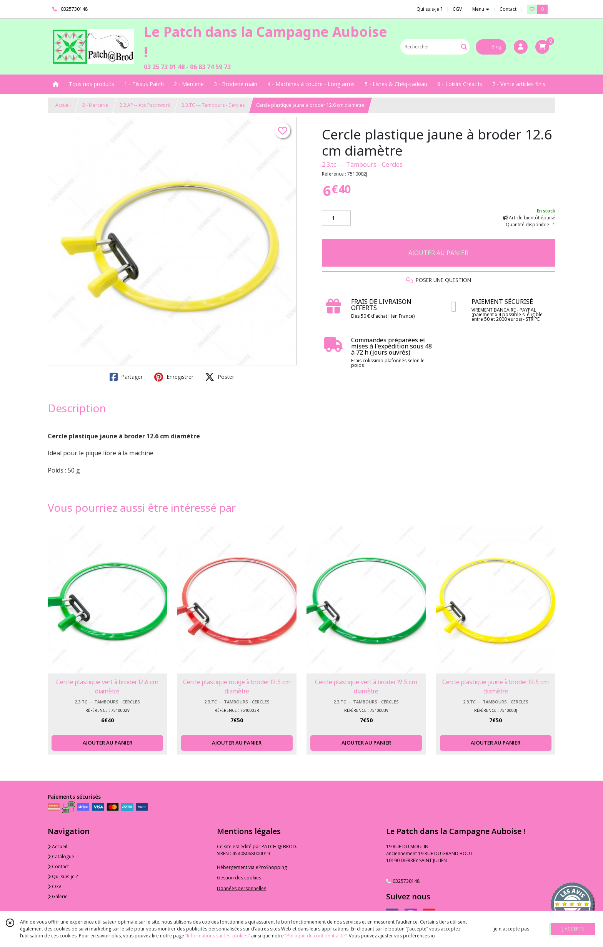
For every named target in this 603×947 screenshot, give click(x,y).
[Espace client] (520, 46)
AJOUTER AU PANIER (438, 253)
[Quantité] (336, 218)
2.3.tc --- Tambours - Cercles (362, 164)
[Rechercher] (464, 46)
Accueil (63, 105)
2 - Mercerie (95, 105)
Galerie (58, 896)
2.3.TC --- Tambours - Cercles (213, 105)
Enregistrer (173, 376)
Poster (219, 376)
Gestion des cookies (239, 877)
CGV (54, 886)
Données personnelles (241, 888)
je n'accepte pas (511, 928)
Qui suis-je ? (63, 876)
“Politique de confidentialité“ (315, 935)
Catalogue (61, 856)
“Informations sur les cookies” (217, 935)
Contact (508, 9)
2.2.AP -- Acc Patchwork (145, 105)
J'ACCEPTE (573, 928)
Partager (126, 376)
